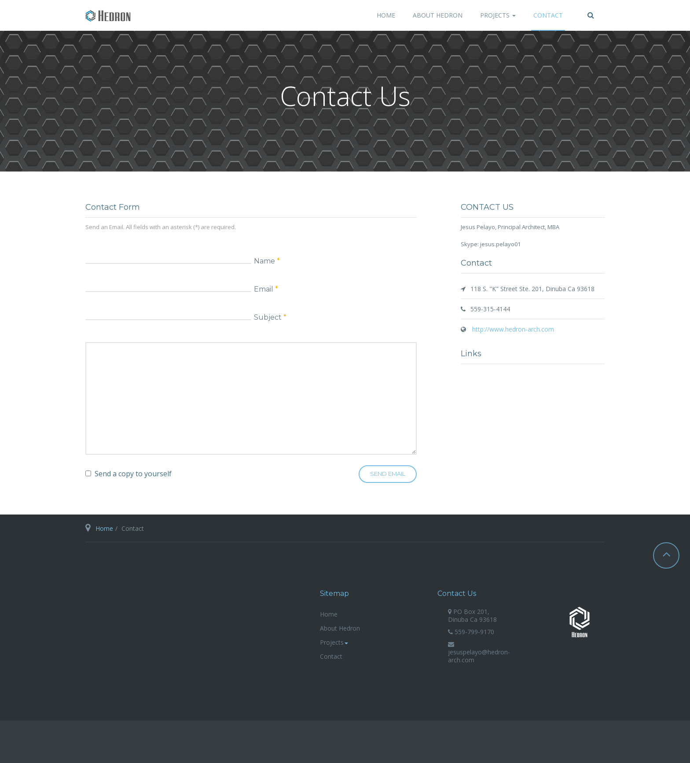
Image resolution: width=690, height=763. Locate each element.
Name (267, 261)
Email (266, 289)
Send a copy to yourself (133, 473)
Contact (548, 15)
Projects (498, 15)
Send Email (387, 473)
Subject (270, 317)
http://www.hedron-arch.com (512, 329)
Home (386, 15)
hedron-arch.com (579, 622)
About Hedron (437, 15)
